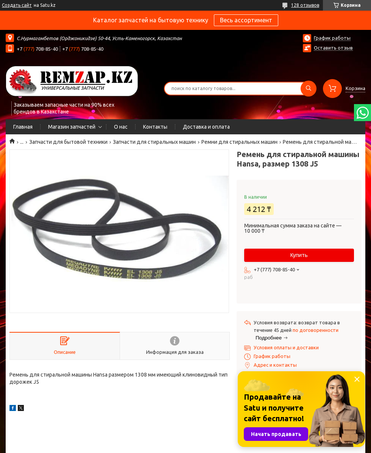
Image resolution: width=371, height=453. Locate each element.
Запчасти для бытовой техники (68, 142)
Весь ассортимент (246, 20)
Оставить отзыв (333, 47)
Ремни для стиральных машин (239, 142)
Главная (23, 126)
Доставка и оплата (206, 126)
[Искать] (308, 89)
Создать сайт (17, 5)
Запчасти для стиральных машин (154, 142)
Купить (299, 255)
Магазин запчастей (71, 126)
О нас (121, 126)
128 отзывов (305, 5)
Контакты (155, 126)
